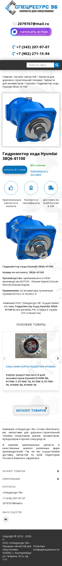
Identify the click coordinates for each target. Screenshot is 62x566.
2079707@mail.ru (31, 23)
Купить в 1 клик (15, 169)
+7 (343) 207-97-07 (31, 46)
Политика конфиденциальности (46, 547)
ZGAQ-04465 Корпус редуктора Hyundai (30, 366)
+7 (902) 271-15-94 (31, 53)
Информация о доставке (39, 172)
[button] (58, 358)
